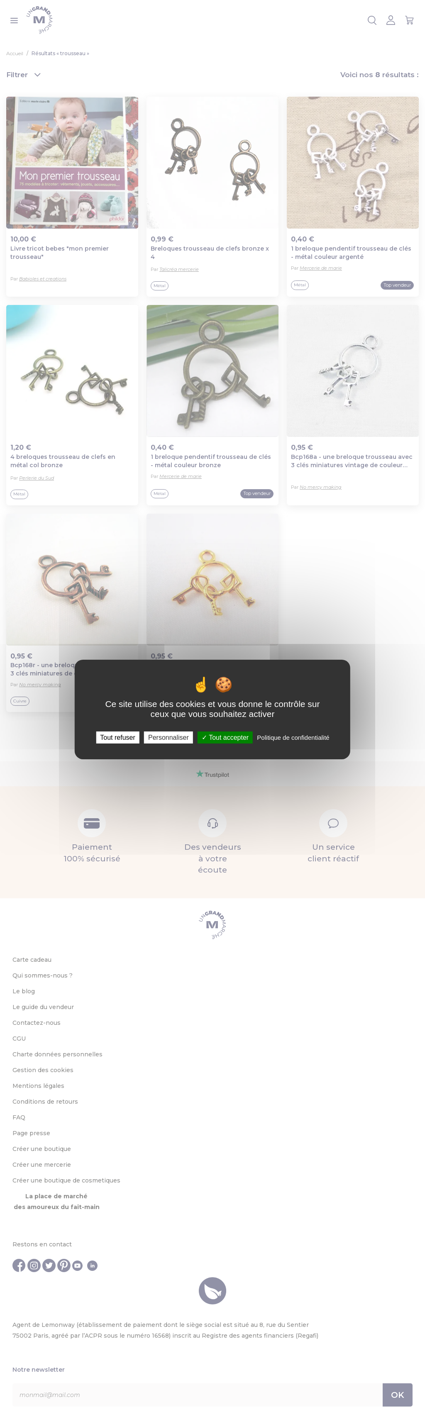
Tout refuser (117, 737)
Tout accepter (225, 737)
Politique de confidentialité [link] (293, 737)
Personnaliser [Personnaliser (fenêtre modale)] (168, 737)
